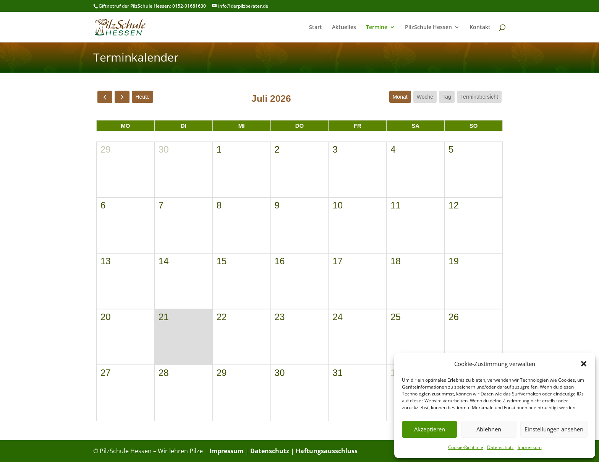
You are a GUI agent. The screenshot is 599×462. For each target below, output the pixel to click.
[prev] (104, 97)
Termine (376, 27)
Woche (425, 97)
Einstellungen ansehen (554, 429)
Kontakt (480, 27)
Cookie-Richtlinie (465, 447)
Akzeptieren (429, 429)
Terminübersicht (479, 97)
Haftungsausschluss (327, 451)
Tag (446, 97)
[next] (122, 97)
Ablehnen (488, 429)
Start (315, 27)
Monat (400, 97)
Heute (142, 97)
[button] (584, 364)
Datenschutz (500, 447)
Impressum (530, 447)
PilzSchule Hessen (428, 27)
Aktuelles (344, 27)
